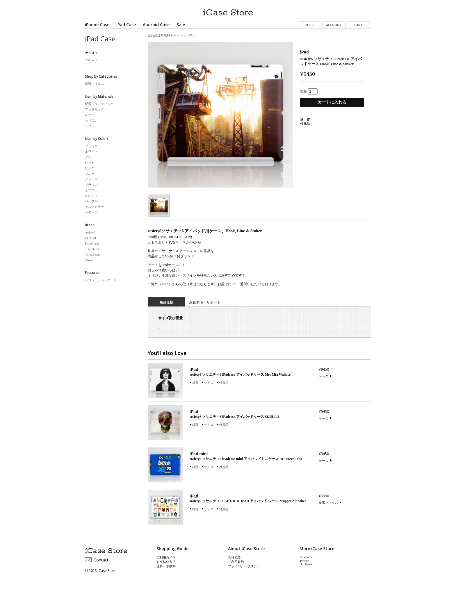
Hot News (306, 564)
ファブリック (94, 109)
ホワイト (91, 151)
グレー (90, 157)
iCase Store (228, 10)
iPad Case (126, 24)
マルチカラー (94, 206)
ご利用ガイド (166, 557)
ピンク (90, 168)
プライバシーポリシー (244, 566)
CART (358, 25)
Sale (181, 24)
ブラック (91, 146)
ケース (323, 376)
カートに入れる (332, 102)
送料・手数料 (166, 566)
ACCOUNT (334, 25)
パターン (91, 212)
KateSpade (92, 243)
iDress (89, 260)
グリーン (91, 179)
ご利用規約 (236, 561)
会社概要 (234, 557)
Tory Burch (92, 249)
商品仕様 (166, 302)
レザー (90, 115)
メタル (90, 126)
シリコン (91, 120)
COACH (90, 238)
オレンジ (91, 195)
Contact (101, 560)
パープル (91, 201)
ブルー (90, 173)
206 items (91, 60)
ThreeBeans (92, 254)
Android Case (156, 24)
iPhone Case (97, 24)
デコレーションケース (101, 280)
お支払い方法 (166, 561)
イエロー (91, 190)
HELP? (309, 25)
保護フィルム (328, 502)
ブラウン (91, 184)
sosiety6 (90, 232)
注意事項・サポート (204, 302)
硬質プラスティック (99, 104)
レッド (90, 162)
